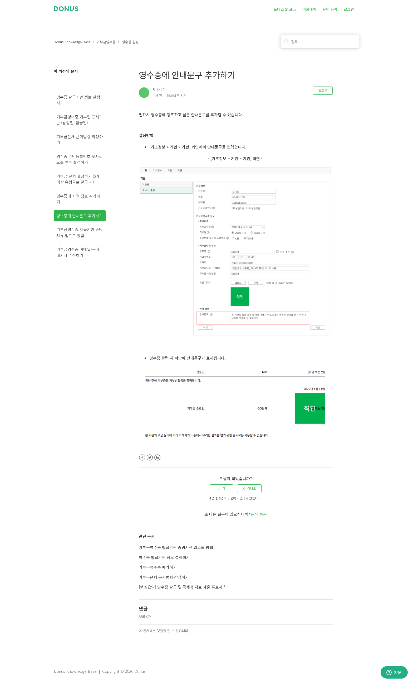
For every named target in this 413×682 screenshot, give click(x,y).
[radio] (221, 488)
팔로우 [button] (322, 90)
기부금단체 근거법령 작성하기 (79, 139)
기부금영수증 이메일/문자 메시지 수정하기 (78, 252)
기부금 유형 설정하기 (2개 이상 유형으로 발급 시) (78, 179)
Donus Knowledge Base (72, 41)
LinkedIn (157, 457)
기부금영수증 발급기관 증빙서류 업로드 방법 (79, 232)
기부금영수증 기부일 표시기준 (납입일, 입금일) (79, 120)
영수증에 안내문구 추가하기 (79, 215)
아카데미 (309, 9)
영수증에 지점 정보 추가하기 (78, 199)
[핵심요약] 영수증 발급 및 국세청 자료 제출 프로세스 (182, 587)
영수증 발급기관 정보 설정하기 (78, 100)
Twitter (149, 457)
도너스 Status (285, 9)
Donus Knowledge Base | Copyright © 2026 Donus (100, 671)
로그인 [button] (349, 9)
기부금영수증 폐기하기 (158, 567)
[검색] (319, 42)
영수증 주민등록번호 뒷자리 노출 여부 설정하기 (79, 159)
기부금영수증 (106, 41)
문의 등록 (330, 9)
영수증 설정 (130, 41)
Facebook (142, 457)
